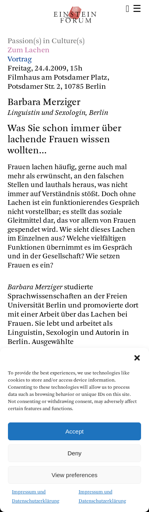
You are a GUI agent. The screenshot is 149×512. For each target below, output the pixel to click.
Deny (74, 453)
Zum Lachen (29, 50)
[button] (137, 358)
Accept (75, 431)
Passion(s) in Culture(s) (46, 41)
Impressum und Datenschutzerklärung (35, 497)
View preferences (75, 475)
